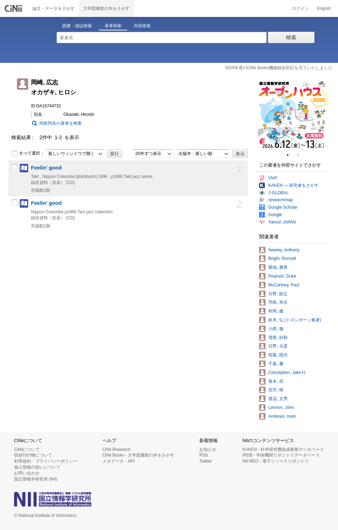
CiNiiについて (27, 449)
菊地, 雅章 (278, 267)
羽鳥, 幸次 (278, 302)
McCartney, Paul (283, 284)
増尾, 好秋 (278, 337)
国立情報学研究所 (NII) (35, 479)
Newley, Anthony (284, 250)
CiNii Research (116, 449)
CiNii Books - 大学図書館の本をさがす (138, 455)
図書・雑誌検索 (77, 25)
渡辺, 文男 (278, 398)
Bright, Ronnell (282, 258)
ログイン (300, 8)
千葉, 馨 (275, 363)
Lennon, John (281, 407)
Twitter (205, 461)
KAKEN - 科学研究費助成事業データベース (283, 449)
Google (275, 214)
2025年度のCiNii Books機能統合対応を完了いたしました (278, 67)
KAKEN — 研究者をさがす (293, 185)
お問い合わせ (26, 473)
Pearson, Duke (282, 276)
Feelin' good (46, 168)
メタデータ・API (118, 461)
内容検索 (142, 25)
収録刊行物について (33, 455)
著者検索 (113, 25)
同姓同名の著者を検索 (60, 123)
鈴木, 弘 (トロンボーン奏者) (294, 319)
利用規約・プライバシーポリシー (45, 461)
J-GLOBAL (278, 192)
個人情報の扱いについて (37, 467)
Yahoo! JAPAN (282, 222)
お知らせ (207, 449)
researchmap (280, 199)
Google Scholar (283, 207)
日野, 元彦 (278, 346)
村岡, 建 (275, 311)
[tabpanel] (293, 115)
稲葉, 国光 (278, 354)
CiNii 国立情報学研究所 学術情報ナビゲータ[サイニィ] (14, 8)
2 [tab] (301, 155)
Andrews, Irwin (282, 416)
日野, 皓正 (278, 293)
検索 (291, 37)
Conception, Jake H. (287, 372)
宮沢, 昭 (275, 389)
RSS (203, 455)
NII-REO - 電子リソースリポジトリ (276, 461)
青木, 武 (275, 381)
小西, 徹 (275, 328)
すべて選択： (27, 153)
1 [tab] (290, 155)
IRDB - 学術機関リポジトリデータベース (281, 455)
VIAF (273, 177)
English (324, 8)
